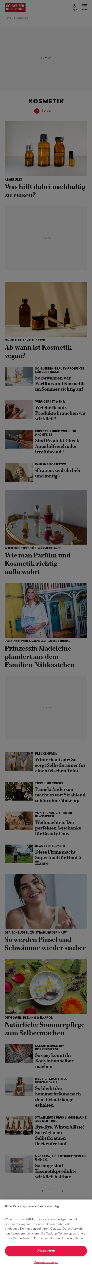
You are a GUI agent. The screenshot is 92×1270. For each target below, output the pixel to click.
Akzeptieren (46, 1250)
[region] (46, 1234)
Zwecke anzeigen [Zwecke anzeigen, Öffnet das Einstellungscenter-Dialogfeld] (46, 1262)
